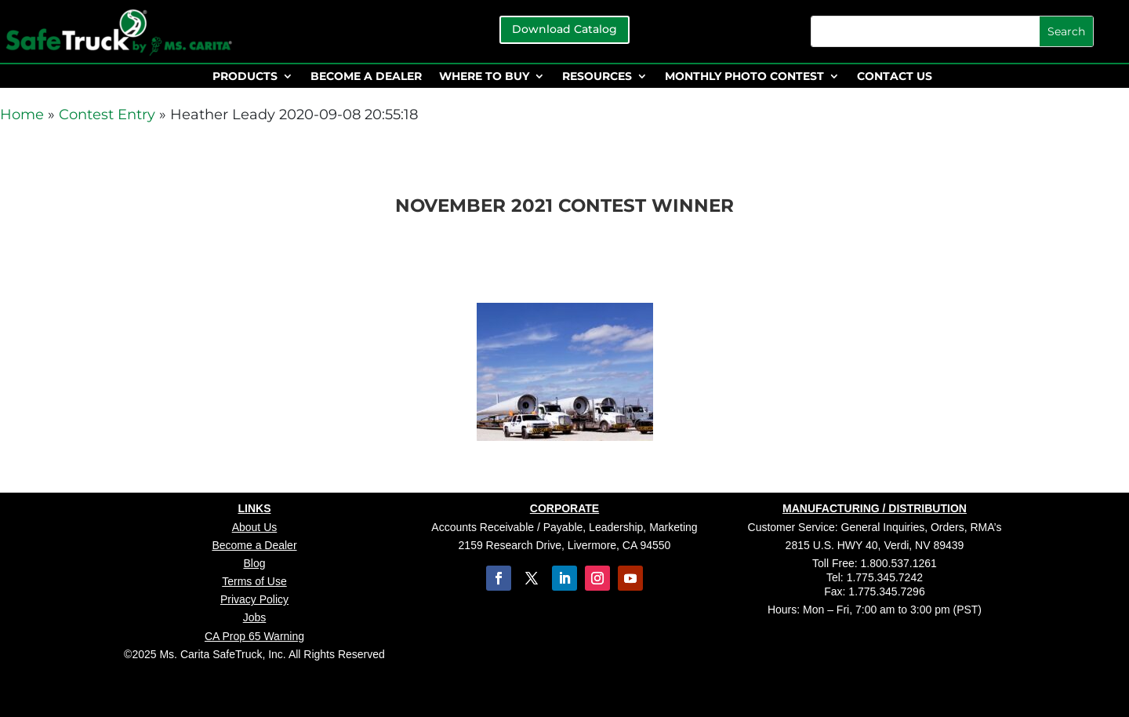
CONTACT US (894, 77)
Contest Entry (107, 114)
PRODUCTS (245, 77)
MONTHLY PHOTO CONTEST (744, 77)
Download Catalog (564, 29)
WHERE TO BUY (484, 77)
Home (22, 114)
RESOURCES (597, 77)
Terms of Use (254, 581)
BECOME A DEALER (366, 77)
